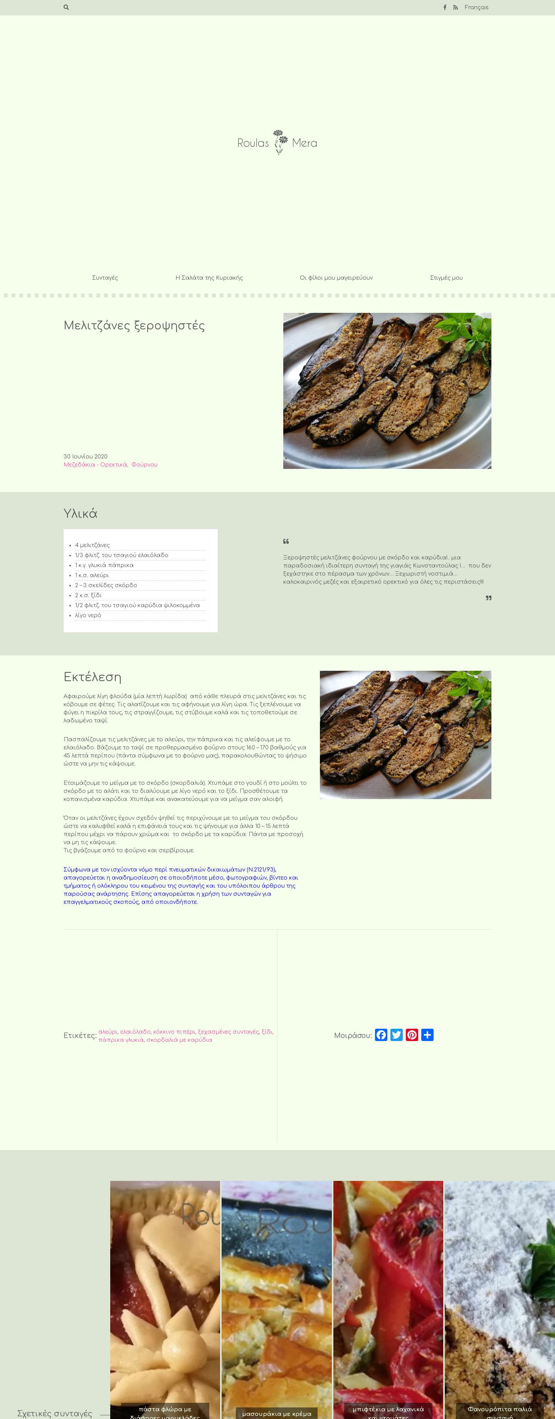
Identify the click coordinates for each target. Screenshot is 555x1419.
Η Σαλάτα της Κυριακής (209, 278)
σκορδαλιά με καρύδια (179, 1040)
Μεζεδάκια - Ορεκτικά (95, 465)
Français (477, 7)
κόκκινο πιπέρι (174, 1032)
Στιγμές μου (446, 278)
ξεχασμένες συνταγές (228, 1032)
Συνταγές (105, 278)
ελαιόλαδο (135, 1032)
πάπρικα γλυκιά (121, 1040)
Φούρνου (144, 465)
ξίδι (267, 1032)
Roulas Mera (277, 142)
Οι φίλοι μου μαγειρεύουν (336, 278)
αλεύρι (108, 1032)
